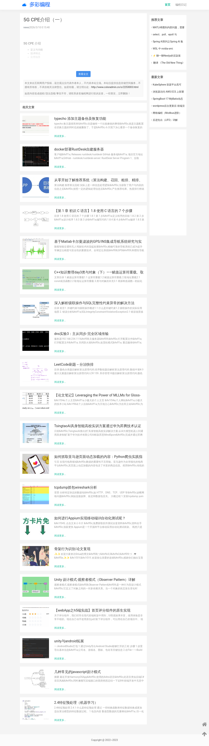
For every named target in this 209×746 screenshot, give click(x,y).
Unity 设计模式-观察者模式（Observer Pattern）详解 (95, 580)
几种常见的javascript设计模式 (77, 672)
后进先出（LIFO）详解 (164, 120)
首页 (167, 4)
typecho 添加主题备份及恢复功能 (80, 119)
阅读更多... (60, 136)
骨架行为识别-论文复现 (72, 549)
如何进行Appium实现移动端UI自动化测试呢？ (90, 518)
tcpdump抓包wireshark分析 (75, 487)
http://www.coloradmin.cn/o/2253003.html (115, 87)
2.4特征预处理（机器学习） (76, 703)
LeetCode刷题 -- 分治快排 (74, 364)
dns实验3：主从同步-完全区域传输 (81, 334)
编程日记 (181, 4)
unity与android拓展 (69, 641)
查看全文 (83, 74)
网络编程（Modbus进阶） (166, 112)
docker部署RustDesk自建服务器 (79, 149)
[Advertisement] (167, 182)
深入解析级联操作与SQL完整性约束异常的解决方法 (94, 303)
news (26, 27)
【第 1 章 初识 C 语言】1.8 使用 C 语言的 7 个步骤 (93, 211)
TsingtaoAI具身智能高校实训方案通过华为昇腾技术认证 (97, 426)
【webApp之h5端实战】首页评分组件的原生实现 (92, 610)
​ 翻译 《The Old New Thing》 (168, 62)
